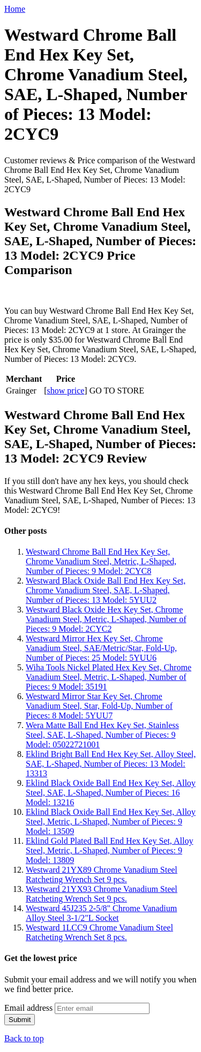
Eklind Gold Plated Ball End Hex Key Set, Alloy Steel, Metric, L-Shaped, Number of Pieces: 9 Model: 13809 (109, 850)
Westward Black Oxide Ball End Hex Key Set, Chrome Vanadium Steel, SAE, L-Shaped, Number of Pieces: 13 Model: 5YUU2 (105, 590)
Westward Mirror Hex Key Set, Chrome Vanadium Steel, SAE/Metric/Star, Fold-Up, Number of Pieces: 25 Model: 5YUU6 (101, 648)
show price (66, 390)
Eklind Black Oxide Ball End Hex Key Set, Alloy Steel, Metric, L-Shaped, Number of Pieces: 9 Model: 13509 (111, 821)
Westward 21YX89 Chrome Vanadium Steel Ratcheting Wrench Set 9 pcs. (101, 874)
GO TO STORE (117, 390)
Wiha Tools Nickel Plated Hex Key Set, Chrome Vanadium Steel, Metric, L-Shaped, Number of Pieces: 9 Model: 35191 (108, 677)
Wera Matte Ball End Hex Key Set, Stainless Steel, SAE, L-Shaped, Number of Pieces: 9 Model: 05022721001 (102, 735)
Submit (20, 1020)
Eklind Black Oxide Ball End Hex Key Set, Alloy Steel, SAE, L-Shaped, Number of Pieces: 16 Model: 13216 (111, 792)
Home (14, 8)
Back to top (24, 1038)
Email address (28, 1007)
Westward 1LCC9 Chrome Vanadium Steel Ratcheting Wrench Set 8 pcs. (99, 932)
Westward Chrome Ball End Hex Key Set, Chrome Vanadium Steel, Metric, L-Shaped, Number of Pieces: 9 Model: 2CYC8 (101, 561)
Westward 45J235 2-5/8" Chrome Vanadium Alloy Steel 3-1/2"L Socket (101, 913)
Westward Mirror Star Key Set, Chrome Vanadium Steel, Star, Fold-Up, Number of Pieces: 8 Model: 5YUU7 (99, 706)
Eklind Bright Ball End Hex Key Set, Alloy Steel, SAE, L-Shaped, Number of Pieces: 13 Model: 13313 (111, 764)
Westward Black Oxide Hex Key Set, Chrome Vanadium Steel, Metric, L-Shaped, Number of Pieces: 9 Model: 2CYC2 (106, 619)
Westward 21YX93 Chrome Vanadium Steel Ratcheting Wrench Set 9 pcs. (101, 893)
